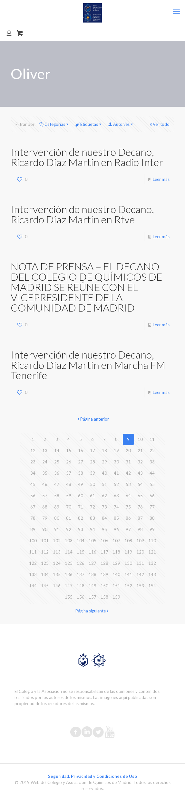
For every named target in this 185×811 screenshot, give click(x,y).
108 (128, 540)
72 (92, 506)
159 (116, 597)
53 (128, 484)
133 (33, 574)
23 (32, 461)
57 (44, 495)
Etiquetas (88, 124)
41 (116, 473)
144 (33, 585)
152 (128, 585)
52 (116, 484)
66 (152, 495)
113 (57, 552)
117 (104, 552)
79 (44, 518)
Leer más (161, 179)
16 (80, 450)
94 (92, 529)
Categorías (54, 124)
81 (68, 518)
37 (68, 473)
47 (56, 484)
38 (80, 473)
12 (32, 450)
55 (152, 484)
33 (152, 461)
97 (128, 529)
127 (92, 563)
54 (140, 484)
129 (116, 563)
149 (92, 585)
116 (92, 552)
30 (116, 461)
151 (116, 585)
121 (152, 552)
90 (44, 529)
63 (116, 495)
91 (56, 529)
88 (152, 518)
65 (140, 495)
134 (45, 574)
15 (68, 450)
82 (80, 518)
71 (80, 506)
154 (152, 585)
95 (104, 529)
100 (33, 540)
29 (104, 461)
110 (152, 540)
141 (128, 574)
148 (80, 585)
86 (128, 518)
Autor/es (121, 124)
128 (104, 563)
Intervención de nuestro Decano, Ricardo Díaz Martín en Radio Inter (87, 156)
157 (92, 597)
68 (44, 506)
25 (56, 461)
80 (56, 518)
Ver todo (159, 124)
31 (128, 461)
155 (69, 597)
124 (57, 563)
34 (32, 473)
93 (80, 529)
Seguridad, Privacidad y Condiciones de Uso (92, 776)
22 (152, 450)
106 (104, 540)
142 (140, 574)
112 (45, 552)
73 (104, 506)
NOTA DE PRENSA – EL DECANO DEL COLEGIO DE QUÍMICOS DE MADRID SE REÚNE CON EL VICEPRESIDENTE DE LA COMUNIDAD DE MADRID (86, 287)
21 (140, 450)
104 (80, 540)
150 (104, 585)
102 (57, 540)
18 (104, 450)
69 (56, 506)
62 (104, 495)
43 (140, 473)
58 (56, 495)
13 (44, 450)
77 (152, 506)
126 (80, 563)
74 (116, 506)
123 (45, 563)
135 (57, 574)
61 (92, 495)
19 (116, 450)
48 (68, 484)
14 (56, 450)
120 (140, 552)
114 (69, 552)
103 (69, 540)
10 (140, 439)
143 (152, 574)
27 (80, 461)
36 (56, 473)
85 (116, 518)
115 (80, 552)
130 (128, 563)
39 (92, 473)
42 (128, 473)
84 (104, 518)
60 (80, 495)
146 (57, 585)
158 (104, 597)
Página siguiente (92, 610)
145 (45, 585)
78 (32, 518)
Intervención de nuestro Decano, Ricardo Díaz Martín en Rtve (82, 214)
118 (116, 552)
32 (140, 461)
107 (116, 540)
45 (32, 484)
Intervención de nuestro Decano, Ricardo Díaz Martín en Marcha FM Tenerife (88, 364)
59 (68, 495)
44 (152, 473)
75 (128, 506)
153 (140, 585)
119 (128, 552)
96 (116, 529)
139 (104, 574)
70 (68, 506)
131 (140, 563)
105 (92, 540)
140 (116, 574)
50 (92, 484)
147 (69, 585)
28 (92, 461)
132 (152, 563)
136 (69, 574)
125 (69, 563)
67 (32, 506)
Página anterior (92, 419)
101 (45, 540)
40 (104, 473)
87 (140, 518)
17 (92, 450)
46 (44, 484)
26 (68, 461)
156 (80, 597)
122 (33, 563)
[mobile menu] (176, 11)
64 (128, 495)
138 (92, 574)
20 (128, 450)
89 (32, 529)
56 (32, 495)
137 (80, 574)
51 (104, 484)
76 (140, 506)
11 (152, 439)
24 (44, 461)
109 (140, 540)
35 (44, 473)
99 (152, 529)
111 (33, 552)
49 (80, 484)
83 (92, 518)
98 (140, 529)
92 (68, 529)
